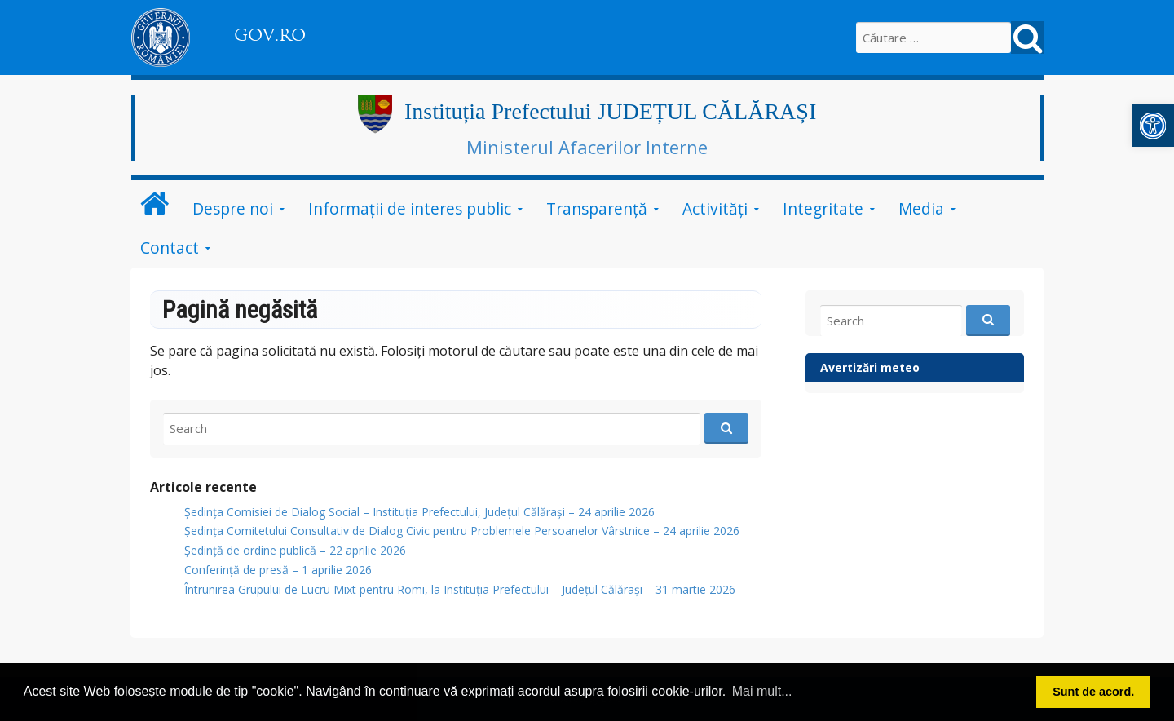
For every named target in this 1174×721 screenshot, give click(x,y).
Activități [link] (715, 208)
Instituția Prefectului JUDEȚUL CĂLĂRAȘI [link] (610, 111)
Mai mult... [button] (762, 691)
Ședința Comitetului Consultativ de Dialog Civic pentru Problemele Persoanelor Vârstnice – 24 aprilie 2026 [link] (461, 530)
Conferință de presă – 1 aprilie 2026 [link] (278, 569)
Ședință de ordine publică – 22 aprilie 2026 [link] (295, 550)
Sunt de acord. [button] (1093, 691)
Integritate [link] (823, 208)
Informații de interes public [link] (409, 208)
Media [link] (921, 208)
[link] (1153, 125)
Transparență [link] (596, 208)
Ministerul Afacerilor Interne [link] (587, 147)
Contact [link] (169, 248)
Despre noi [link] (232, 208)
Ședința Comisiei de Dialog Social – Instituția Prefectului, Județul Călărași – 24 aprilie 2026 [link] (419, 512)
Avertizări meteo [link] (870, 367)
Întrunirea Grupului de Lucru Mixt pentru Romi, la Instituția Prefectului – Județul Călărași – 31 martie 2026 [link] (459, 589)
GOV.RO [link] (270, 35)
